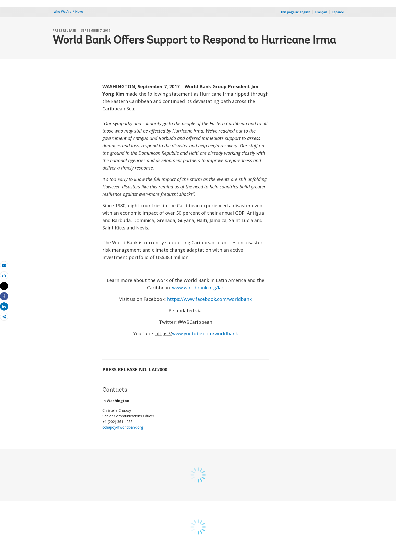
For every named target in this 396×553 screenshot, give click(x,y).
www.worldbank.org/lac (198, 288)
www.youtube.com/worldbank (205, 333)
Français (321, 12)
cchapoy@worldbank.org (122, 427)
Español (338, 12)
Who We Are (62, 11)
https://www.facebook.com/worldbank (209, 299)
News (79, 11)
